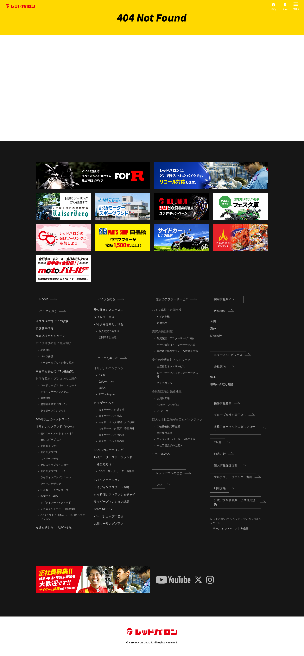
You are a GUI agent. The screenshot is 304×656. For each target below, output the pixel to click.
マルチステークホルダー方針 (235, 477)
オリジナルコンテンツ (109, 368)
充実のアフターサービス (174, 299)
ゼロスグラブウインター (55, 464)
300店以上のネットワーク (53, 419)
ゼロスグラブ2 (49, 452)
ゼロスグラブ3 (49, 446)
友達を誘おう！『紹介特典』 (55, 527)
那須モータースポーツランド (113, 457)
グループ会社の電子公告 (232, 414)
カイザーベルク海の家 (111, 441)
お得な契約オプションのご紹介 (56, 378)
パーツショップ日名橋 (109, 516)
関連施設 (216, 335)
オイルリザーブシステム (55, 391)
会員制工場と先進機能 (167, 391)
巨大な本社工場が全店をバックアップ (177, 419)
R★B (102, 375)
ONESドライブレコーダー (56, 490)
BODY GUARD (49, 496)
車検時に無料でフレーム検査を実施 (177, 350)
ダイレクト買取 (104, 317)
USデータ (162, 411)
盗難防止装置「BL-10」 (54, 404)
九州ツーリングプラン (109, 523)
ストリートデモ (50, 458)
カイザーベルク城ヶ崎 (111, 409)
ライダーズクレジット (53, 410)
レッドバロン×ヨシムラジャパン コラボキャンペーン (235, 521)
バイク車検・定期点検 (167, 309)
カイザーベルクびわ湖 (111, 434)
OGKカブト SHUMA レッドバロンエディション (63, 517)
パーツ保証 (47, 356)
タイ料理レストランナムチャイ (114, 494)
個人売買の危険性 (109, 331)
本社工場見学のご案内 (170, 445)
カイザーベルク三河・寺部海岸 (117, 428)
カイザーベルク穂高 (110, 415)
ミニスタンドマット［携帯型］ (59, 508)
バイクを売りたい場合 (109, 324)
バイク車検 (163, 316)
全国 (213, 321)
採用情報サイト (224, 299)
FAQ (160, 484)
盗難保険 (46, 398)
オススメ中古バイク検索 (52, 321)
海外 (213, 328)
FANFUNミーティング (109, 449)
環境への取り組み (222, 384)
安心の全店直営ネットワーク (171, 359)
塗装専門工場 (164, 432)
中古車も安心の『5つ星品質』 (56, 371)
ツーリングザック (51, 483)
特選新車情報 (45, 328)
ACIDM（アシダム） (169, 404)
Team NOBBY (103, 509)
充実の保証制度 (162, 331)
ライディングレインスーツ (56, 477)
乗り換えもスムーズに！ (110, 309)
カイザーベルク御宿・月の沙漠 (117, 422)
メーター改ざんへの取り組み (57, 362)
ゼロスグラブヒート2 (53, 471)
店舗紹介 (221, 311)
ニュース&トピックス (230, 354)
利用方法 (221, 488)
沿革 (213, 377)
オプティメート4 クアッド (56, 502)
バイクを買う (50, 311)
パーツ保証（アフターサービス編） (177, 344)
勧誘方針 (221, 453)
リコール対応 (161, 454)
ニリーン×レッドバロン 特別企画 (229, 528)
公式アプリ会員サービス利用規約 (237, 502)
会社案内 (221, 366)
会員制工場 (163, 398)
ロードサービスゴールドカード (59, 385)
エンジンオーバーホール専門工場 (176, 439)
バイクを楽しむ (110, 358)
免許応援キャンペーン (50, 335)
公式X (102, 387)
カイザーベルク (104, 402)
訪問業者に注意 (108, 337)
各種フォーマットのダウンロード (237, 429)
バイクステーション (107, 479)
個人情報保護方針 (227, 465)
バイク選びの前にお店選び (53, 343)
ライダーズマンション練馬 (111, 501)
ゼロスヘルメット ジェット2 (57, 433)
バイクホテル (164, 382)
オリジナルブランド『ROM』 (55, 426)
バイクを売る (108, 299)
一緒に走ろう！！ (105, 464)
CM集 (219, 442)
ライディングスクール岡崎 (111, 487)
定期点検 (162, 322)
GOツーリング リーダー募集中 (116, 471)
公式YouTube (106, 381)
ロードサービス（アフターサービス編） (177, 374)
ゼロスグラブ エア (51, 439)
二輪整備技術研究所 (168, 426)
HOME (45, 299)
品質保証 (46, 350)
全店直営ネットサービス (171, 366)
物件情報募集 (224, 403)
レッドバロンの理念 (171, 473)
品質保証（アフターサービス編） (176, 338)
